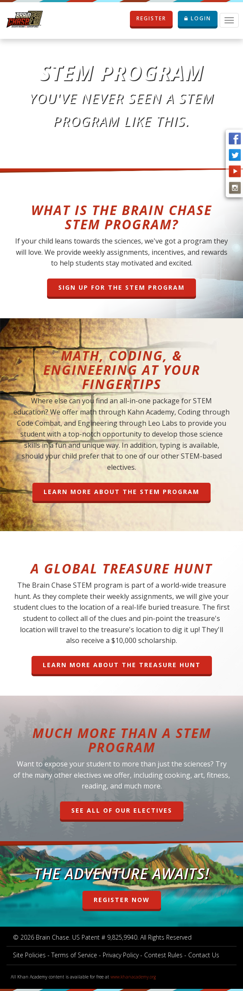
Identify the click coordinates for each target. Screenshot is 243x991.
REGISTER (154, 18)
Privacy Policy (121, 955)
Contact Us (203, 955)
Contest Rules (163, 955)
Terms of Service (74, 955)
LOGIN (197, 18)
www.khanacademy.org (133, 977)
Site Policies (29, 955)
